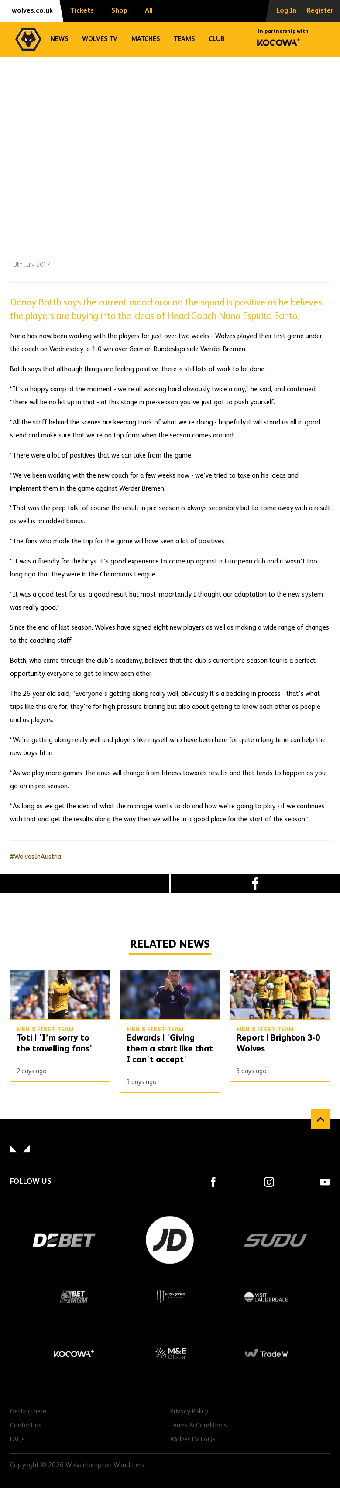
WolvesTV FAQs (193, 1439)
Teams (184, 39)
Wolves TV (99, 39)
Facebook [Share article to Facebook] (255, 883)
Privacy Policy (189, 1411)
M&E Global (170, 1353)
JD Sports (170, 1240)
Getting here (28, 1411)
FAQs (17, 1439)
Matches (145, 39)
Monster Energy (170, 1297)
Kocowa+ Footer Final (74, 1353)
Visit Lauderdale (266, 1297)
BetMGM (74, 1297)
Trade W (266, 1353)
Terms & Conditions (198, 1425)
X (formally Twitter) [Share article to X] (84, 883)
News (59, 39)
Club (217, 39)
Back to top (320, 1119)
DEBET (65, 1240)
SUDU (276, 1240)
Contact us (25, 1425)
